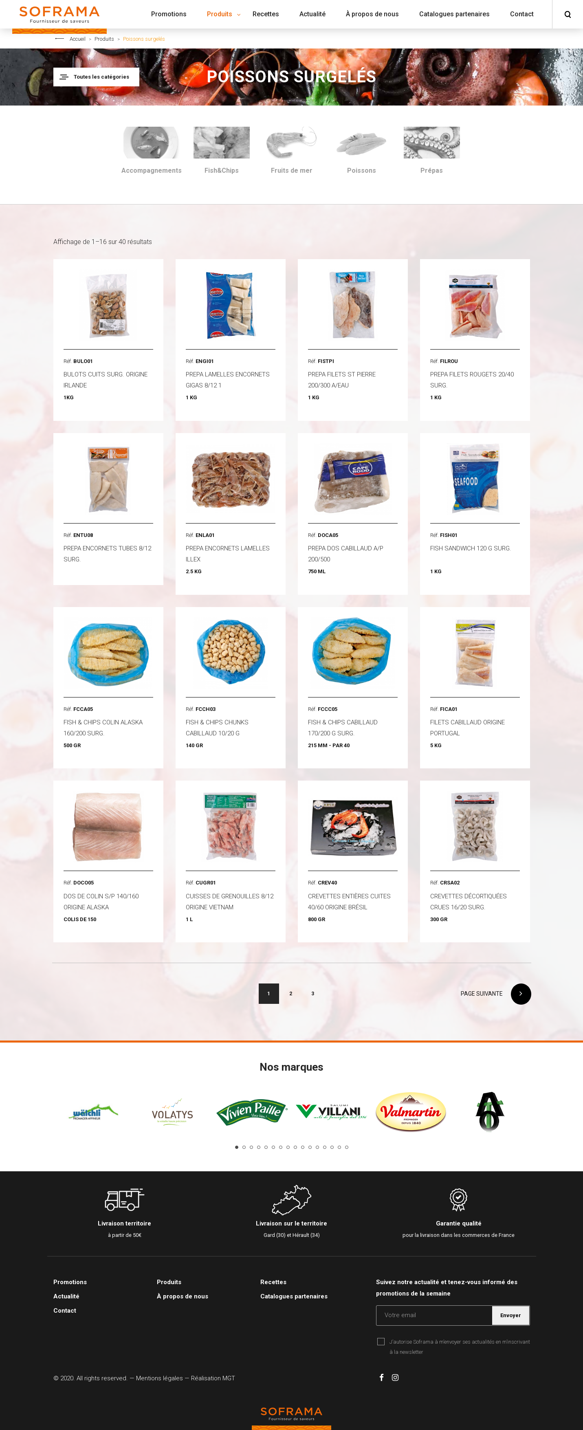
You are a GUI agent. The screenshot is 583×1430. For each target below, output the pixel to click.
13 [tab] (324, 1147)
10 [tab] (302, 1147)
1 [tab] (236, 1147)
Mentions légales (159, 1378)
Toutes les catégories (101, 77)
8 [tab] (288, 1147)
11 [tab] (310, 1147)
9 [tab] (295, 1147)
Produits (104, 39)
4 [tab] (258, 1147)
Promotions (70, 1282)
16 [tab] (346, 1147)
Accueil (78, 39)
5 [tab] (266, 1147)
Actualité (66, 1296)
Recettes (273, 1282)
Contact (64, 1310)
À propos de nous (182, 1296)
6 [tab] (273, 1147)
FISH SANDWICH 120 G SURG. (470, 548)
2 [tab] (244, 1147)
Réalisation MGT (213, 1378)
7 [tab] (280, 1147)
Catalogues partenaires (294, 1296)
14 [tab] (332, 1147)
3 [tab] (251, 1147)
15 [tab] (339, 1147)
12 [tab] (317, 1147)
